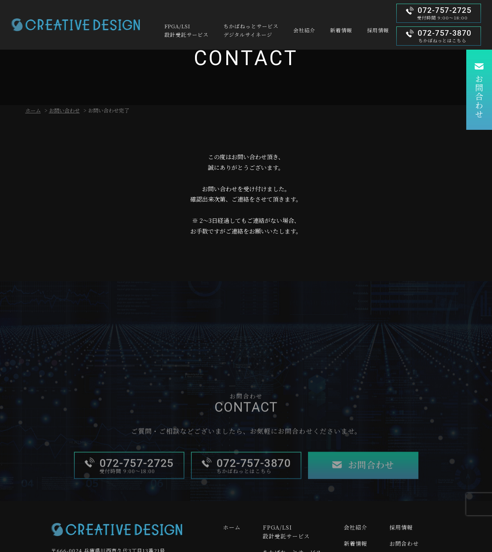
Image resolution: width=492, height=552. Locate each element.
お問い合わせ (64, 110)
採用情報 (401, 527)
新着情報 (355, 543)
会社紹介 (355, 527)
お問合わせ (479, 97)
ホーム (33, 110)
